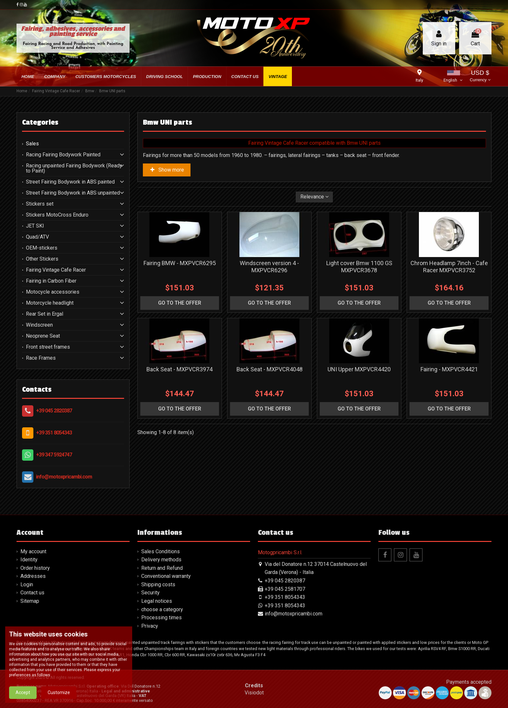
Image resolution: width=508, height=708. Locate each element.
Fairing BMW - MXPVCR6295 (180, 263)
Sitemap (29, 601)
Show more (166, 170)
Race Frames (41, 358)
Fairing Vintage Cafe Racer (56, 270)
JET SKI (35, 226)
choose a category (162, 609)
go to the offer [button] (179, 303)
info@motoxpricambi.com (64, 477)
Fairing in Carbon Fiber (51, 281)
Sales (32, 143)
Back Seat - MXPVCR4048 (270, 369)
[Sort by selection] (314, 197)
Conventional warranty (166, 576)
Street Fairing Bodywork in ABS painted (70, 182)
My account (33, 551)
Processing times (161, 617)
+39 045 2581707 (285, 589)
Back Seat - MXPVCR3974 (179, 369)
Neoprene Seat (43, 336)
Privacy (149, 626)
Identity (29, 559)
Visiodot (254, 693)
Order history (35, 568)
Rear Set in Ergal (44, 314)
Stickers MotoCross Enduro (57, 215)
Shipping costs (158, 584)
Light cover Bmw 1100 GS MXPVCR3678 (359, 267)
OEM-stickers (41, 248)
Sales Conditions (160, 551)
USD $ (480, 76)
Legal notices (156, 601)
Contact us (32, 593)
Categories (40, 122)
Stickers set (39, 204)
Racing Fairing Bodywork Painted (63, 154)
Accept (23, 692)
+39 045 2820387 (54, 411)
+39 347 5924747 (54, 455)
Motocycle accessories (52, 292)
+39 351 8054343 (54, 433)
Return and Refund (162, 568)
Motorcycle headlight (50, 303)
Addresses (33, 576)
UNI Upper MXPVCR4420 (359, 369)
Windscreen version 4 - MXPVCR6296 (269, 267)
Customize (59, 692)
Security (150, 593)
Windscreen (39, 325)
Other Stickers (42, 259)
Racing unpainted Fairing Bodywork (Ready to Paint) (74, 168)
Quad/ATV (37, 237)
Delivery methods (161, 559)
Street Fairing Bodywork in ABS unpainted (73, 193)
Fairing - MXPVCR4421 (449, 369)
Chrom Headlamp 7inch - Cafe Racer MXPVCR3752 (449, 267)
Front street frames (48, 347)
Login (26, 584)
